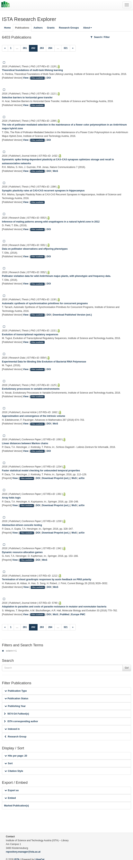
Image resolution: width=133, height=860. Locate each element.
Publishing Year (15, 706)
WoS (55, 171)
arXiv (81, 478)
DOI (49, 77)
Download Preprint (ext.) (56, 478)
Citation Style (13, 771)
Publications (22, 27)
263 (42, 48)
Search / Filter (100, 37)
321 (65, 48)
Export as (11, 790)
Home (7, 27)
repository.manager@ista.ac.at (23, 851)
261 (25, 48)
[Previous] (5, 48)
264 (50, 48)
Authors (38, 27)
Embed (10, 798)
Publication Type (15, 691)
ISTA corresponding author (21, 721)
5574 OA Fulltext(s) (16, 713)
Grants (51, 27)
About (87, 27)
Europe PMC (78, 614)
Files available (37, 78)
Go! (127, 667)
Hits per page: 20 (15, 755)
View (26, 77)
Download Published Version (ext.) (72, 314)
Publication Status (16, 698)
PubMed (64, 614)
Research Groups (69, 27)
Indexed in (12, 729)
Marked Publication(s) (16, 805)
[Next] (73, 48)
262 (34, 47)
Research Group (15, 736)
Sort (8, 763)
